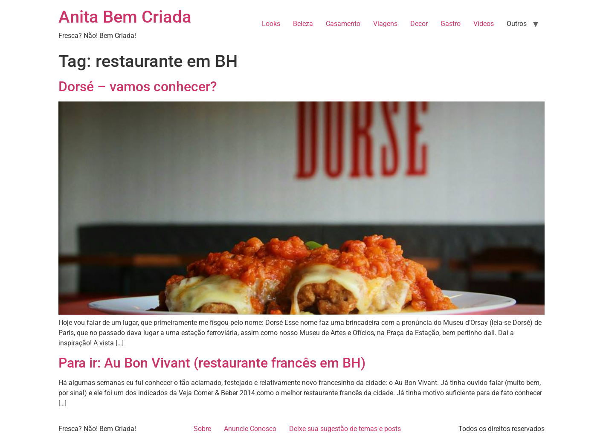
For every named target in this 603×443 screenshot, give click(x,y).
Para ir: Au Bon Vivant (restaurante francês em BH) (211, 363)
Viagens (385, 24)
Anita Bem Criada (124, 17)
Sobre (202, 429)
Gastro (451, 24)
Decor (419, 24)
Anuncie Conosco (250, 429)
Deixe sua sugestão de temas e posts (345, 429)
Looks (271, 24)
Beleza (303, 24)
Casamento (343, 24)
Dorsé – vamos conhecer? (137, 86)
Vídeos (483, 24)
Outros (517, 24)
